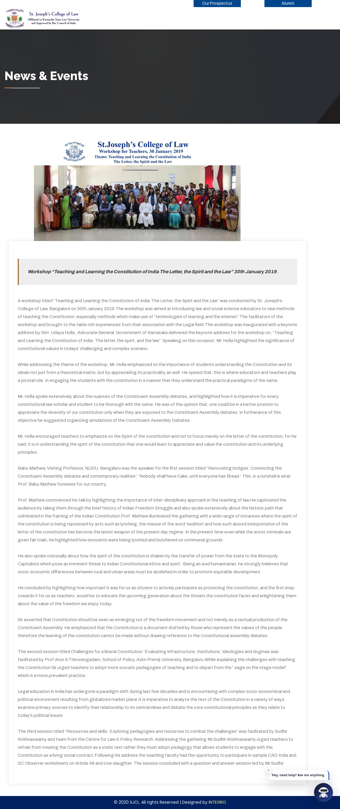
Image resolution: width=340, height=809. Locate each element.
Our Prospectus (217, 3)
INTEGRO (217, 802)
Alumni (288, 3)
